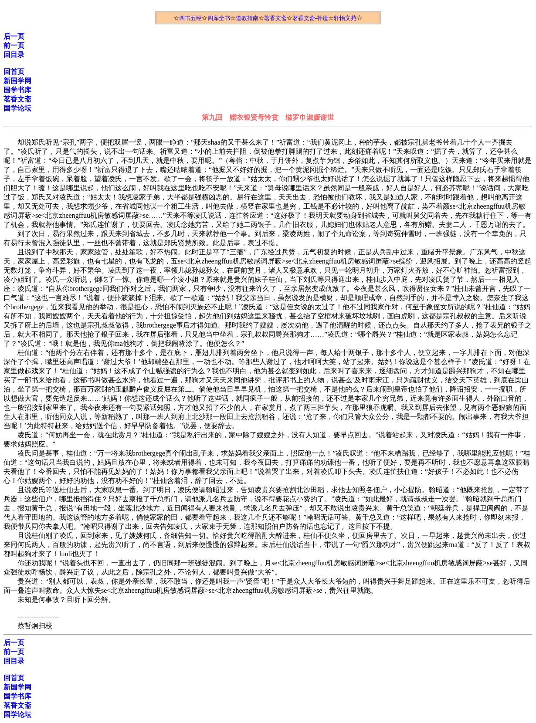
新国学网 (17, 80)
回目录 (13, 54)
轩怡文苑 (345, 18)
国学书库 (17, 90)
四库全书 (218, 18)
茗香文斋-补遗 (310, 18)
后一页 (13, 36)
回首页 (13, 71)
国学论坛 (17, 108)
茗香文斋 (275, 18)
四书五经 (190, 18)
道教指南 (247, 18)
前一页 (13, 45)
